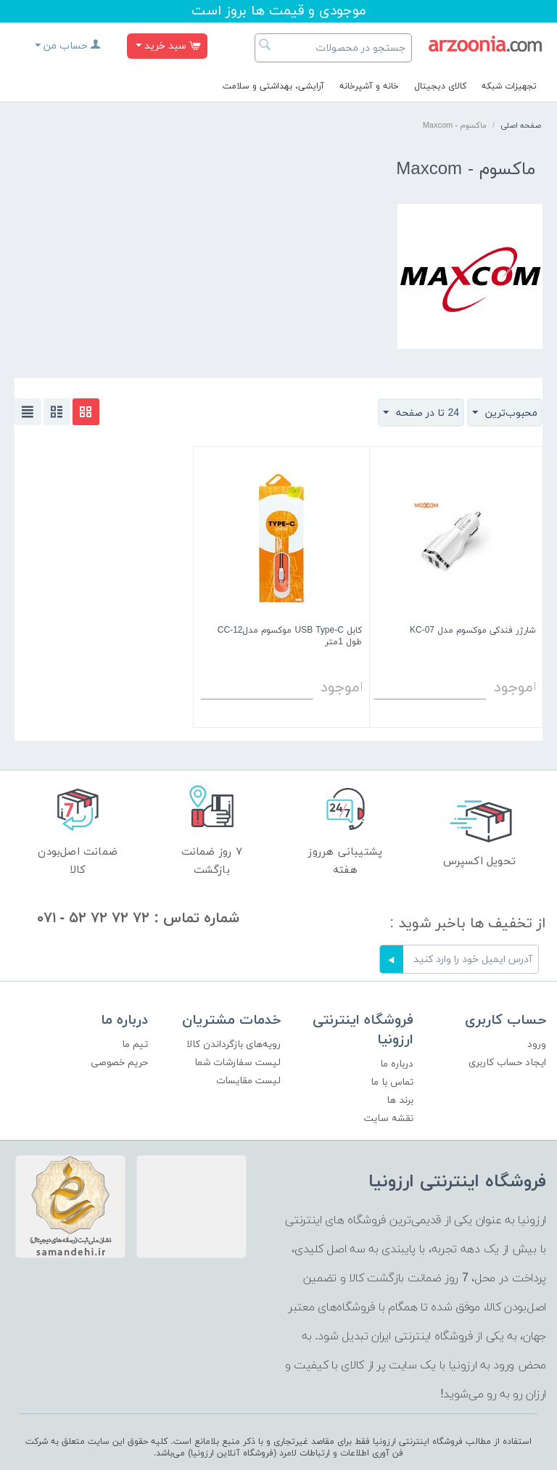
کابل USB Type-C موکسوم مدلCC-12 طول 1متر (290, 636)
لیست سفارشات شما (237, 1062)
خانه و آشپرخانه (369, 86)
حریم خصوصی (119, 1062)
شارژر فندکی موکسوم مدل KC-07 (472, 630)
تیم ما (135, 1044)
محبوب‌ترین (504, 413)
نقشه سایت (388, 1118)
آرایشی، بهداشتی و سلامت (273, 86)
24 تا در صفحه (421, 413)
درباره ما (396, 1064)
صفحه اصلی (520, 125)
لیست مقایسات (248, 1081)
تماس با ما (392, 1082)
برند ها (400, 1100)
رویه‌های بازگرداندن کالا (233, 1044)
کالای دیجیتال (440, 86)
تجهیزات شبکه (509, 86)
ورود (536, 1044)
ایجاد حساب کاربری (507, 1062)
